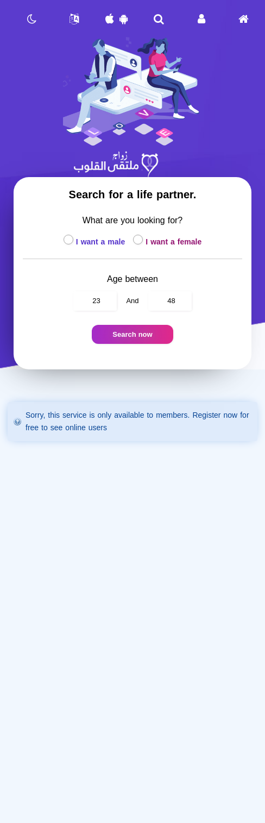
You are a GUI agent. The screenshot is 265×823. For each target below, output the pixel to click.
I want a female (167, 242)
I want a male (96, 242)
